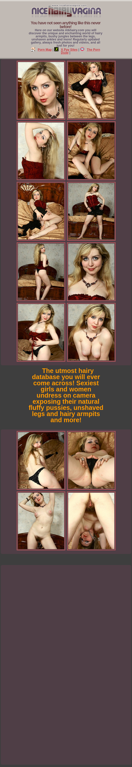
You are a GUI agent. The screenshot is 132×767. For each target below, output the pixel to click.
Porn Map (41, 50)
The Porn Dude (80, 51)
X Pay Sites (66, 50)
